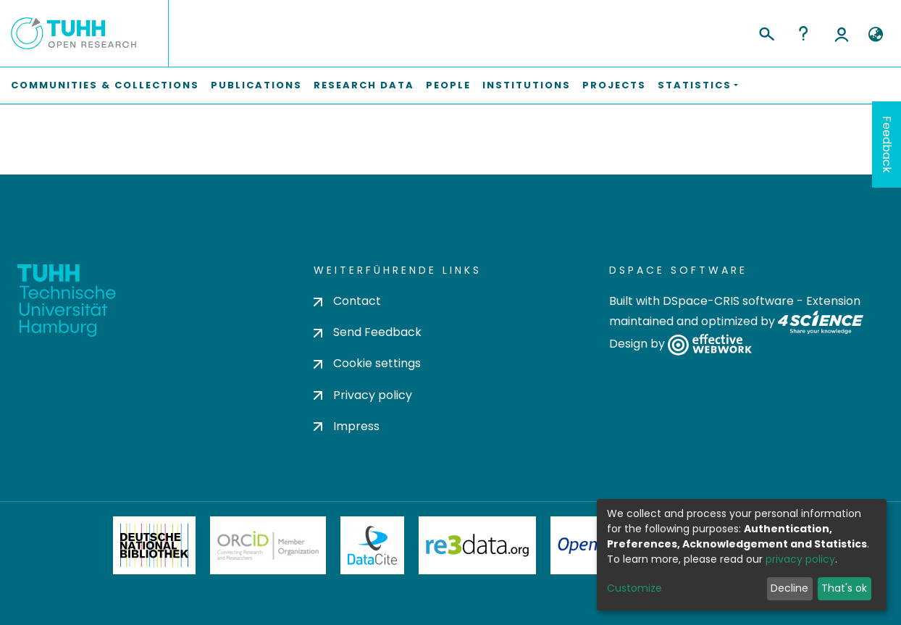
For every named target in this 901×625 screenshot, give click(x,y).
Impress (347, 426)
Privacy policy (363, 395)
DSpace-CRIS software (728, 301)
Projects (614, 85)
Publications (256, 85)
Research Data (364, 85)
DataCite (373, 545)
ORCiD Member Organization (268, 545)
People (448, 85)
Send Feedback (368, 332)
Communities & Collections (105, 85)
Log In (841, 33)
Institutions (526, 85)
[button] (875, 34)
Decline (789, 588)
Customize (634, 588)
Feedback (887, 144)
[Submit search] (766, 32)
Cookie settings (367, 363)
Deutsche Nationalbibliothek (154, 545)
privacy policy (800, 559)
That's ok (844, 588)
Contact (347, 301)
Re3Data (477, 545)
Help (803, 33)
